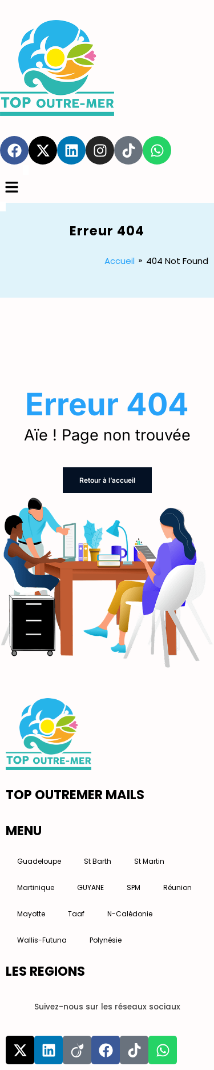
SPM (133, 887)
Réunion (177, 887)
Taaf (76, 914)
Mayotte (31, 914)
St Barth (97, 861)
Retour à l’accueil (107, 480)
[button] (107, 188)
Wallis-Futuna (42, 940)
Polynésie (106, 940)
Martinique (35, 887)
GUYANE (90, 887)
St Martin (149, 861)
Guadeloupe (39, 861)
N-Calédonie (129, 914)
